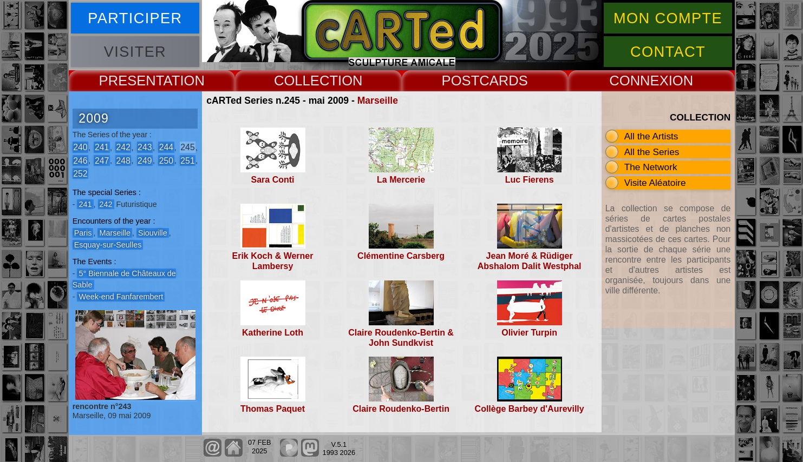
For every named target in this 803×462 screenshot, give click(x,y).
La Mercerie (401, 179)
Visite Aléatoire (655, 182)
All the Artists (651, 136)
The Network (650, 167)
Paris (83, 233)
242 (123, 147)
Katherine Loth (272, 332)
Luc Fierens (529, 179)
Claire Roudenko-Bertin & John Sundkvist (401, 337)
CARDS (503, 80)
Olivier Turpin (529, 332)
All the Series (652, 151)
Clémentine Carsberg (401, 255)
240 (80, 147)
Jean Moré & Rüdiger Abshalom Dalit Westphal (530, 261)
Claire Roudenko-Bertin (400, 408)
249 (145, 160)
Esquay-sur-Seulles (108, 244)
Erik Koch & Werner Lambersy (273, 261)
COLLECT (306, 80)
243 (145, 147)
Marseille (377, 100)
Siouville (152, 233)
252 (80, 173)
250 (166, 160)
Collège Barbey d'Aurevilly (529, 408)
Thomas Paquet (272, 408)
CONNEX (639, 80)
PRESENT (131, 80)
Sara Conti (272, 179)
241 (102, 147)
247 (102, 160)
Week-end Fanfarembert (121, 296)
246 (80, 160)
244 (166, 147)
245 (187, 147)
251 (187, 160)
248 (123, 160)
